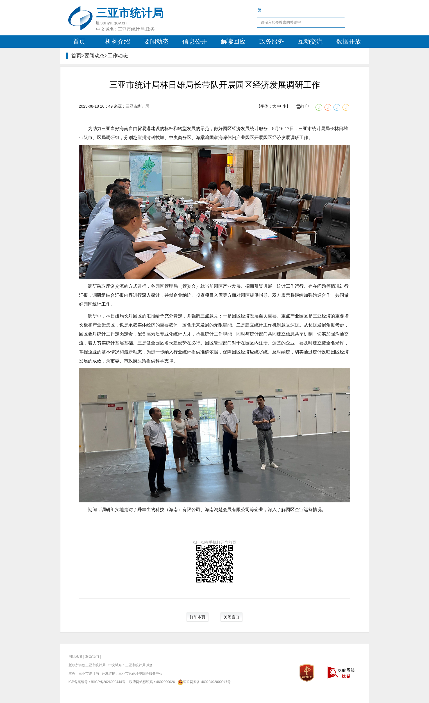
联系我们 (92, 657)
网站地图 (75, 657)
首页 (79, 41)
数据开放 (348, 41)
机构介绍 (117, 41)
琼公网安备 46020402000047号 (203, 682)
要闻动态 (156, 41)
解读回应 (233, 41)
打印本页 (197, 617)
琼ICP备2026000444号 (108, 682)
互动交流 (310, 41)
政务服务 (271, 41)
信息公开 (194, 41)
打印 (302, 106)
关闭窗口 (231, 617)
